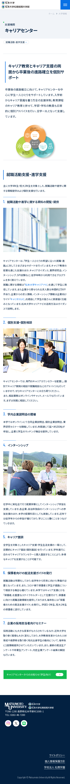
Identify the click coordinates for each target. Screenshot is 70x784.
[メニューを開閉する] (65, 5)
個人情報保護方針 (55, 761)
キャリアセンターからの (29, 674)
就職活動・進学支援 (15, 42)
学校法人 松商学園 (54, 767)
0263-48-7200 (17, 714)
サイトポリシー (57, 755)
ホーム (51, 14)
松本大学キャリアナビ (36, 284)
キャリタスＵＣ (17, 299)
